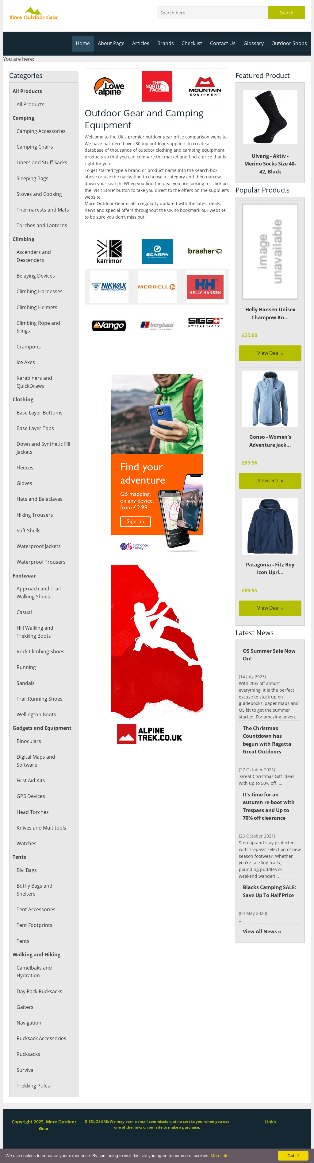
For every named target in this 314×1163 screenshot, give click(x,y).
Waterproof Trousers (40, 561)
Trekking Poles (33, 1085)
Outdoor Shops (289, 43)
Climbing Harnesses (39, 291)
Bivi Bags (27, 870)
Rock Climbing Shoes (40, 651)
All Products (30, 104)
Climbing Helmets (37, 307)
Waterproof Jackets (38, 546)
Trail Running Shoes (39, 698)
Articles (143, 43)
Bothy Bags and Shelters (34, 889)
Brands (168, 43)
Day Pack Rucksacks (39, 991)
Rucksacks (28, 1054)
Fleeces (25, 467)
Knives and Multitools (41, 827)
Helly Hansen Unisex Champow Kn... (270, 313)
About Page (114, 43)
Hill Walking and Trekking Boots (35, 631)
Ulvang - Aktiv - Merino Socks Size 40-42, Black (270, 132)
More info (219, 1155)
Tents (23, 941)
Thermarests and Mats (42, 209)
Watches (26, 843)
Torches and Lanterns (41, 225)
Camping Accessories (41, 131)
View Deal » (270, 353)
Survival (25, 1070)
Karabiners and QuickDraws (34, 382)
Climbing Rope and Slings (38, 327)
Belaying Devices (36, 275)
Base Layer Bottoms (39, 412)
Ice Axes (26, 362)
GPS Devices (30, 796)
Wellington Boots (36, 714)
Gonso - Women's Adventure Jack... (270, 441)
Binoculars (28, 741)
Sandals (25, 683)
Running (26, 667)
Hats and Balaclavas (39, 499)
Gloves (24, 483)
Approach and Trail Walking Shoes (38, 592)
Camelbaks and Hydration (34, 971)
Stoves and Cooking (39, 194)
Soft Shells (28, 530)
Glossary (254, 43)
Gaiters (25, 1007)
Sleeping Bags (32, 178)
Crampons (28, 346)
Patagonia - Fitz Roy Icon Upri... (270, 568)
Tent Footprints (34, 925)
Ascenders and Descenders (33, 256)
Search (286, 13)
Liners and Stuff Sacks (42, 162)
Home (86, 43)
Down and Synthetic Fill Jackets (43, 448)
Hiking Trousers (34, 514)
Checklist (194, 43)
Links (270, 1122)
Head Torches (32, 812)
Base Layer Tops (35, 428)
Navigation (29, 1022)
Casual (24, 612)
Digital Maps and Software (36, 760)
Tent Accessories (36, 909)
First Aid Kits (31, 780)
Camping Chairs (34, 146)
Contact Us (224, 43)
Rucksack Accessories (41, 1038)
